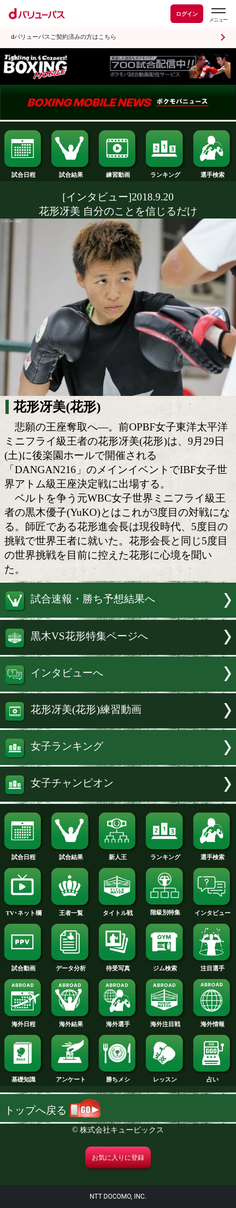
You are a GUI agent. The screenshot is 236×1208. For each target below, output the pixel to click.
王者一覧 (70, 910)
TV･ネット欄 (23, 910)
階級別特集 (165, 909)
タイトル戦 (118, 910)
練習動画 (118, 171)
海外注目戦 (165, 1021)
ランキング (165, 171)
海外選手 (118, 1021)
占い (212, 1076)
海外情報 (212, 1021)
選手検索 (212, 171)
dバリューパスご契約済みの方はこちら (63, 37)
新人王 (118, 854)
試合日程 (23, 171)
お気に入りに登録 (118, 1157)
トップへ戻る (52, 1110)
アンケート (70, 1076)
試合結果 (70, 171)
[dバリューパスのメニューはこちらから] (218, 15)
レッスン (165, 1076)
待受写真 (118, 965)
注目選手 (212, 965)
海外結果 (70, 1021)
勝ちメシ (118, 1076)
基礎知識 (23, 1076)
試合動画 (23, 965)
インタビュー (212, 910)
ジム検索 (165, 965)
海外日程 (23, 1021)
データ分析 (70, 965)
